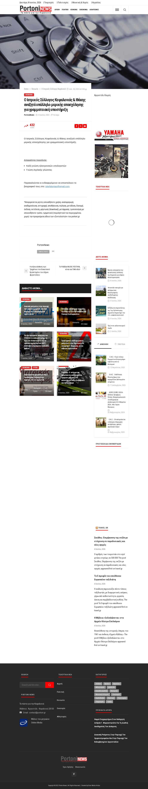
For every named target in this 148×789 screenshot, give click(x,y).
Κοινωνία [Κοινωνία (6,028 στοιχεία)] (114, 691)
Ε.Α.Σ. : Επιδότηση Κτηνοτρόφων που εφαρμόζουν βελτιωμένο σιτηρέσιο (116, 378)
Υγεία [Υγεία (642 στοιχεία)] (109, 702)
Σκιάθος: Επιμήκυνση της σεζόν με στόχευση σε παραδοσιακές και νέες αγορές (111, 541)
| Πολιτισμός (62, 2)
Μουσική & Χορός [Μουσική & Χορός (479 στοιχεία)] (102, 694)
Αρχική (57, 10)
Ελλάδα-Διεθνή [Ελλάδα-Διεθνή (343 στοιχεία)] (101, 691)
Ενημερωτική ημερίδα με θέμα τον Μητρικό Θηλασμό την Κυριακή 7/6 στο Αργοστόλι (36, 377)
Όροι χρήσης (68, 767)
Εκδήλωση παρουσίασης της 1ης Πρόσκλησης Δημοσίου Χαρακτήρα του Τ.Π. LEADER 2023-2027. (116, 311)
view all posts (43, 251)
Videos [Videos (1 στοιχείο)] (98, 684)
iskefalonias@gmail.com (57, 186)
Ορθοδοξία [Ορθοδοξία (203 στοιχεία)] (100, 698)
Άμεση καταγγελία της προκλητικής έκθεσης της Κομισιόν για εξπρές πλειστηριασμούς (116, 273)
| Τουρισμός (48, 2)
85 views (84, 393)
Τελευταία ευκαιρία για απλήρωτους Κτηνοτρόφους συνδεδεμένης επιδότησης (115, 293)
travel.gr (103, 528)
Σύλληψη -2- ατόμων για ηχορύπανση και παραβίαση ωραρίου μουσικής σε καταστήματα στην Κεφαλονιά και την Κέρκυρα (72, 377)
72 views (47, 358)
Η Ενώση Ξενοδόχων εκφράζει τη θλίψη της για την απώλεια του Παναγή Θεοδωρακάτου (73, 311)
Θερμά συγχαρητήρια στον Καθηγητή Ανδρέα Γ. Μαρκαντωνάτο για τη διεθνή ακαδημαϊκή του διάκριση (111, 723)
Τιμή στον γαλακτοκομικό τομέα (116, 327)
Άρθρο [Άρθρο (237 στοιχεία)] (107, 684)
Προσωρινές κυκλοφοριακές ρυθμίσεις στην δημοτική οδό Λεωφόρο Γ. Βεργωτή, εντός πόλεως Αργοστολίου (72, 344)
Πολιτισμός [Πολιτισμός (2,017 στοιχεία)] (122, 698)
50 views (84, 358)
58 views (48, 391)
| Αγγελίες (96, 2)
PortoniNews (29, 115)
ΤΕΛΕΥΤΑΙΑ (120, 344)
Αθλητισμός (94, 10)
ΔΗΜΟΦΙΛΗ (102, 344)
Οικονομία (83, 10)
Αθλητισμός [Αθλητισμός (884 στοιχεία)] (100, 687)
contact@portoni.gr (37, 712)
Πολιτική (65, 10)
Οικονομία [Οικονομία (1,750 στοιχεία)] (116, 694)
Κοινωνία (73, 10)
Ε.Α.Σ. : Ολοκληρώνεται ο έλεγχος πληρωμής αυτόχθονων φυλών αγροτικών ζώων (116, 423)
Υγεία (35, 368)
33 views (84, 324)
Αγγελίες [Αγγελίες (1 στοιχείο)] (116, 684)
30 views (47, 324)
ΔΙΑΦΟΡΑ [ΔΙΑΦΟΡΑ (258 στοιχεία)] (111, 687)
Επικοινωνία (80, 767)
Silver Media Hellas (94, 785)
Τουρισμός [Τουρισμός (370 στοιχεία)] (100, 702)
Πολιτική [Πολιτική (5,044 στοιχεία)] (111, 698)
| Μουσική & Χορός (79, 2)
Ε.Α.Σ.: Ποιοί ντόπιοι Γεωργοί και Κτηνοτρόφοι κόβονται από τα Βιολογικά (116, 360)
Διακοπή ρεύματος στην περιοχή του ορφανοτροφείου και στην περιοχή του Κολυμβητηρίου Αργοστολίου (36, 310)
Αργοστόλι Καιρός (102, 95)
